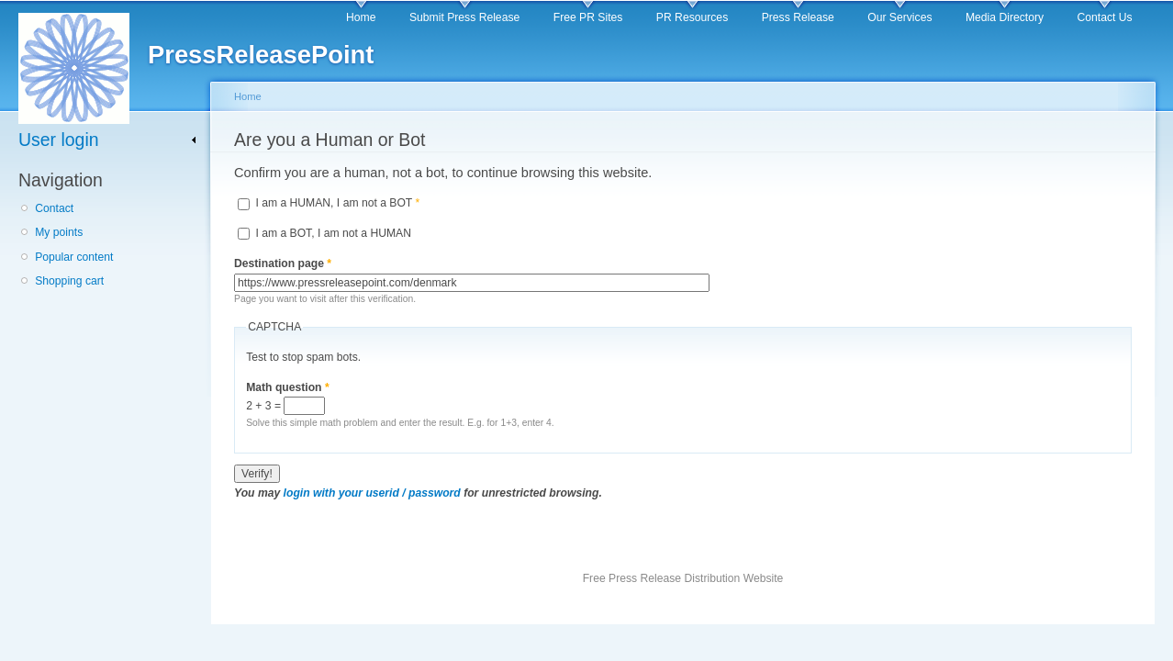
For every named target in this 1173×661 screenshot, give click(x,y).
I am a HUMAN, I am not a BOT (337, 202)
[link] (107, 140)
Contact (54, 208)
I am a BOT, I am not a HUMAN (333, 233)
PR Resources (692, 17)
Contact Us (1105, 17)
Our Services (899, 17)
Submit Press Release (464, 17)
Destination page (282, 263)
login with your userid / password (372, 493)
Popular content (74, 257)
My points (59, 232)
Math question (288, 387)
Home (360, 17)
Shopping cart (69, 280)
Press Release (798, 17)
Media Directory (1005, 17)
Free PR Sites (588, 17)
